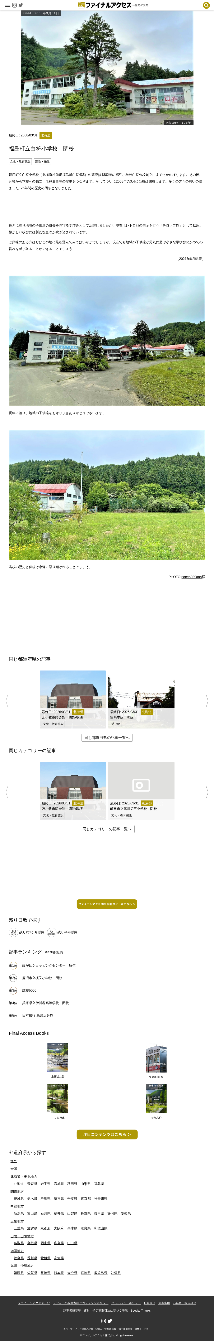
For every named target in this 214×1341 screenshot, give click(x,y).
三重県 (19, 1228)
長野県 (86, 1213)
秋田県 (72, 1184)
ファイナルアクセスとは (34, 1303)
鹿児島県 (100, 1273)
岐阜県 (99, 1213)
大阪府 (59, 1228)
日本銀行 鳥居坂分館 (37, 1015)
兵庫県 (72, 1228)
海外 (13, 1161)
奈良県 (86, 1228)
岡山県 (46, 1243)
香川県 (32, 1258)
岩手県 (46, 1184)
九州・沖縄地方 (22, 1266)
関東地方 (17, 1191)
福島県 (99, 1184)
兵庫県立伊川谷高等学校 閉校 (45, 1003)
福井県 (59, 1213)
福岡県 (19, 1273)
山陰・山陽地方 (22, 1236)
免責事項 (164, 1303)
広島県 (59, 1243)
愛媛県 (46, 1258)
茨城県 (19, 1198)
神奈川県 (100, 1198)
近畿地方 (17, 1221)
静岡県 (112, 1213)
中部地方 (17, 1206)
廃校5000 (29, 990)
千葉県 (72, 1198)
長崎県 (46, 1273)
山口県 (72, 1243)
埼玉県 (59, 1198)
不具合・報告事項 (184, 1303)
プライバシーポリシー (126, 1303)
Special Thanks (140, 1310)
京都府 (46, 1228)
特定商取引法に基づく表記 (110, 1310)
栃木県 (32, 1198)
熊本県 (59, 1273)
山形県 (86, 1184)
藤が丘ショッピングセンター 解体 (49, 965)
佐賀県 (32, 1273)
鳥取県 (19, 1243)
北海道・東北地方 (23, 1176)
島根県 (32, 1243)
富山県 (32, 1213)
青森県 (32, 1184)
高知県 (59, 1258)
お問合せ (149, 1303)
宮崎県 (86, 1273)
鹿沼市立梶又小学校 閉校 (42, 978)
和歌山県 (100, 1228)
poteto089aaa (191, 577)
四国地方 (17, 1251)
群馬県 (46, 1198)
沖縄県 (116, 1273)
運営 (87, 1310)
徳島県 (19, 1258)
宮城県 (59, 1184)
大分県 (72, 1273)
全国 (13, 1169)
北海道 (19, 1184)
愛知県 (126, 1213)
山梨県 (72, 1213)
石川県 (46, 1213)
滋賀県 (32, 1228)
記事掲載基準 (72, 1310)
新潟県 (19, 1213)
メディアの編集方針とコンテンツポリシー (80, 1303)
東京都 (86, 1198)
